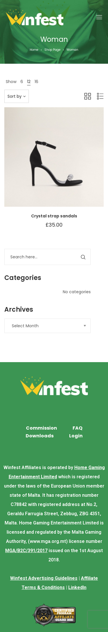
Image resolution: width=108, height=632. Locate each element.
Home (34, 50)
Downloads (40, 435)
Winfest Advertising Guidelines (43, 578)
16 (36, 81)
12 (29, 81)
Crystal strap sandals (54, 216)
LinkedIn (77, 587)
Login (76, 435)
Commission (41, 428)
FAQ (77, 428)
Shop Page (52, 50)
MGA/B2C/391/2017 (26, 550)
